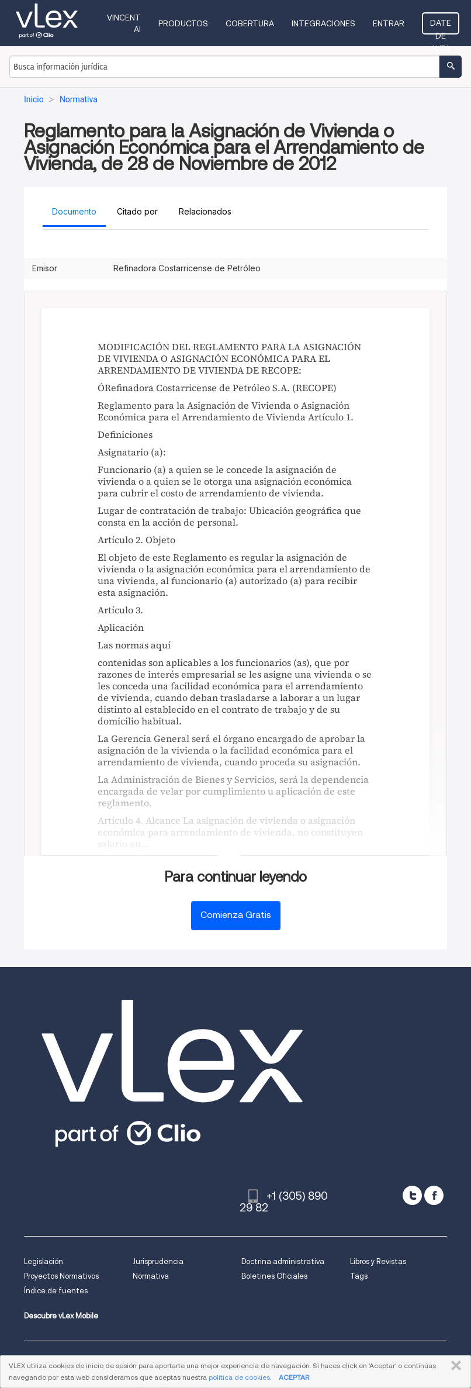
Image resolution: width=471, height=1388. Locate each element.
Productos (183, 23)
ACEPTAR (294, 1377)
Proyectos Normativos (61, 1276)
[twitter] (412, 1195)
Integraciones (323, 23)
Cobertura (250, 23)
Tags (359, 1276)
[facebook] (434, 1195)
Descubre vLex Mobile (61, 1315)
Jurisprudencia (158, 1261)
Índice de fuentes (56, 1290)
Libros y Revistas (378, 1261)
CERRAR (454, 1366)
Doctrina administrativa (282, 1261)
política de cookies (239, 1377)
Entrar (388, 23)
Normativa (151, 1276)
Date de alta (440, 26)
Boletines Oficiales (274, 1276)
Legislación (43, 1261)
